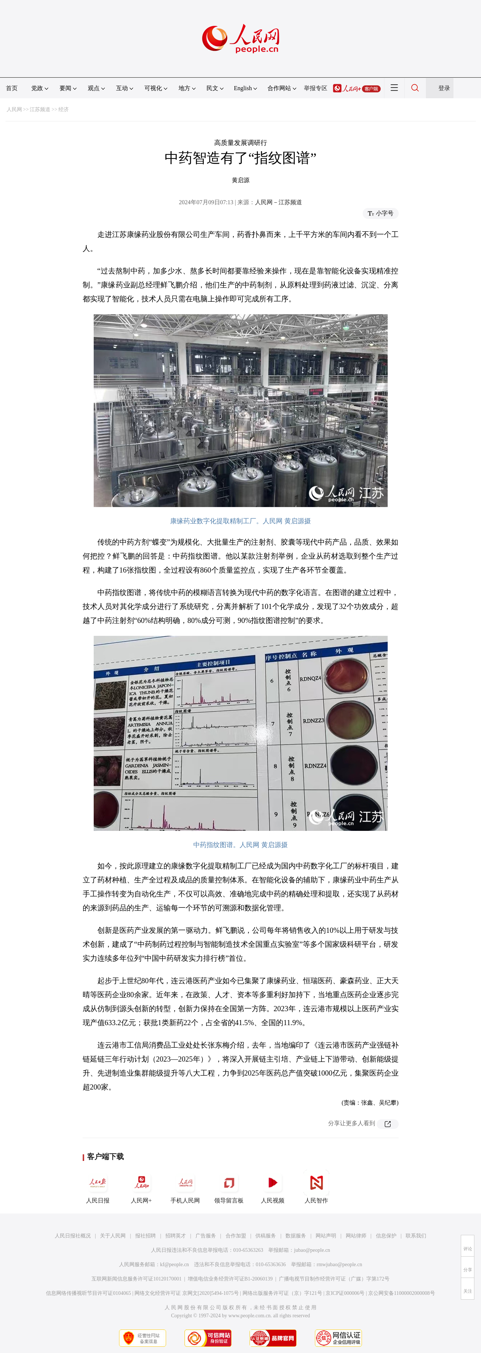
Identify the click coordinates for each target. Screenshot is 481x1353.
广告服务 (205, 1236)
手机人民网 (185, 1187)
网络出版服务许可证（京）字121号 (282, 1293)
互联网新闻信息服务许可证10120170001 (136, 1279)
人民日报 (98, 1187)
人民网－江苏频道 (278, 202)
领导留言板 (229, 1187)
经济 (63, 109)
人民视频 (273, 1187)
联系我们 (416, 1236)
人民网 (14, 109)
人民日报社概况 (73, 1236)
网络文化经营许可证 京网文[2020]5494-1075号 (186, 1293)
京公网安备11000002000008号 (401, 1293)
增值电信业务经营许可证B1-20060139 (230, 1279)
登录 (444, 88)
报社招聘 (145, 1236)
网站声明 (326, 1236)
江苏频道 (40, 109)
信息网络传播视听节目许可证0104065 (88, 1293)
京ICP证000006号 (345, 1293)
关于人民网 (113, 1236)
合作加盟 (236, 1236)
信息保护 (386, 1236)
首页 (12, 88)
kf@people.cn (174, 1264)
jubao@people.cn (312, 1250)
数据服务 (296, 1236)
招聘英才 (175, 1236)
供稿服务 (265, 1236)
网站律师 (356, 1236)
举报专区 (315, 88)
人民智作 (316, 1187)
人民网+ (141, 1187)
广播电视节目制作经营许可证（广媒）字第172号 (334, 1279)
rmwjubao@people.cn (339, 1264)
